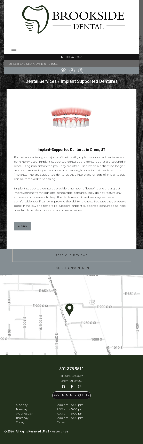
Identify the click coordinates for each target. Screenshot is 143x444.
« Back (22, 226)
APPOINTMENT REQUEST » (71, 395)
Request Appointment (71, 268)
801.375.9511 (71, 57)
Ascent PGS (60, 431)
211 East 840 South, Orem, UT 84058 (33, 63)
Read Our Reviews (71, 255)
